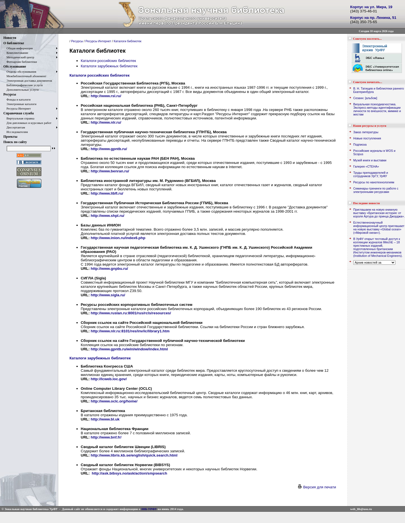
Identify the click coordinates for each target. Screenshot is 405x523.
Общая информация (18, 48)
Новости (9, 38)
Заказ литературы (365, 132)
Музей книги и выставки (369, 160)
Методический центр (18, 57)
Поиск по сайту (15, 142)
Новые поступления (367, 138)
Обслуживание (14, 66)
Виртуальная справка (18, 118)
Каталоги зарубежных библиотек (109, 66)
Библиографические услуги (23, 85)
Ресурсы (9, 94)
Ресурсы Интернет (17, 108)
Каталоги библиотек (127, 41)
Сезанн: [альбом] (365, 98)
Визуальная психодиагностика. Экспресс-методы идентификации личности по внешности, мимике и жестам (377, 109)
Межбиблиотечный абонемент (24, 76)
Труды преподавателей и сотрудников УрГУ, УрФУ (370, 174)
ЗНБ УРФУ (149, 509)
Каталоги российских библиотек (108, 61)
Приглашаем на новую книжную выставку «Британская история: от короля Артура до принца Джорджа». (379, 213)
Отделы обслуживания (19, 71)
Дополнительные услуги (21, 89)
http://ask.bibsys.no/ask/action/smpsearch (129, 473)
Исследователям (15, 131)
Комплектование (15, 52)
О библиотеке (13, 43)
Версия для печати (316, 487)
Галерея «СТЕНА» (366, 166)
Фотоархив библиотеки (20, 61)
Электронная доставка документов (27, 80)
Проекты (10, 137)
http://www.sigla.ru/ (108, 295)
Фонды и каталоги (17, 99)
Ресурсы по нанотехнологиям (373, 182)
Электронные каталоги (20, 104)
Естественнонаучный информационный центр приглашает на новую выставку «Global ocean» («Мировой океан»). (378, 227)
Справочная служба (18, 113)
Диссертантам (14, 127)
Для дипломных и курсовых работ (27, 122)
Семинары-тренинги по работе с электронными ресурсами (375, 190)
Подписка (359, 144)
